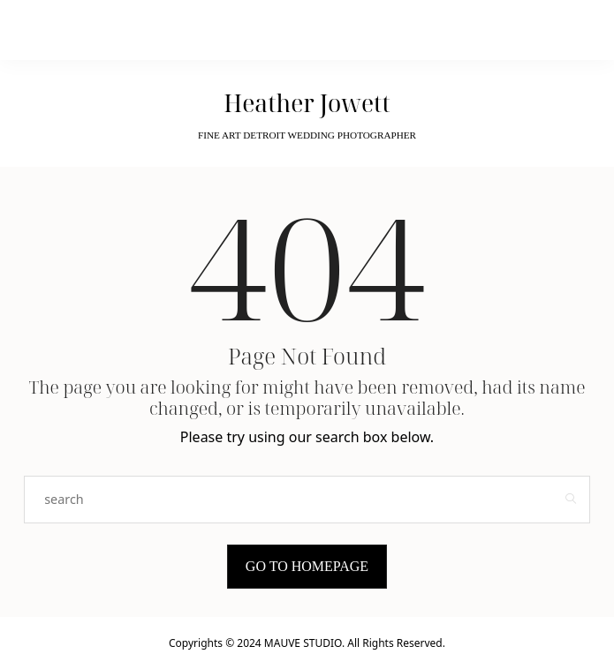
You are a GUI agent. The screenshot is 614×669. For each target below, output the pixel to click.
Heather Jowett (307, 103)
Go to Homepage (307, 566)
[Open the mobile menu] (496, 30)
